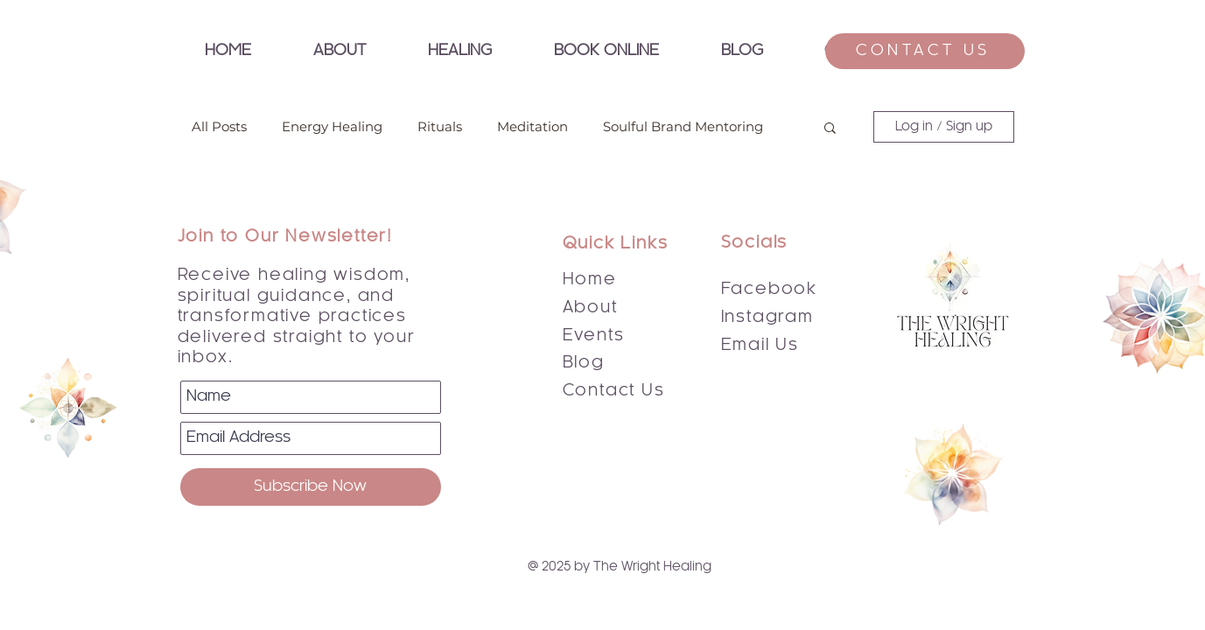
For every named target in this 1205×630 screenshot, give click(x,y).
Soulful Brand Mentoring (683, 127)
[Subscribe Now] (310, 487)
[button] (460, 51)
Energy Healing (332, 127)
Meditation (532, 127)
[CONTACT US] (925, 51)
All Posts (219, 127)
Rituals (439, 127)
